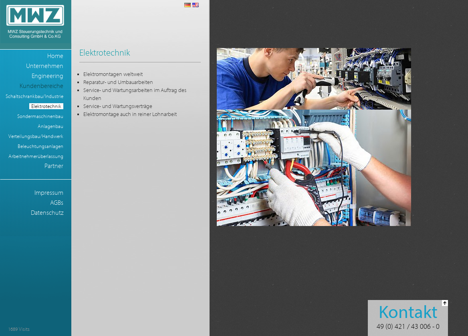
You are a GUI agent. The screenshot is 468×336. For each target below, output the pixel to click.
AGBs (56, 202)
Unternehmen (44, 66)
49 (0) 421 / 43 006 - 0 (408, 326)
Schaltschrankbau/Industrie (34, 96)
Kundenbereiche (41, 86)
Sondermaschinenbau (40, 116)
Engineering (47, 76)
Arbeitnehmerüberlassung (35, 156)
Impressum (48, 192)
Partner (53, 166)
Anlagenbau (50, 126)
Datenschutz (47, 212)
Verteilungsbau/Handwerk (35, 136)
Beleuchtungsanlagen (40, 146)
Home (55, 56)
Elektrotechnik (46, 106)
